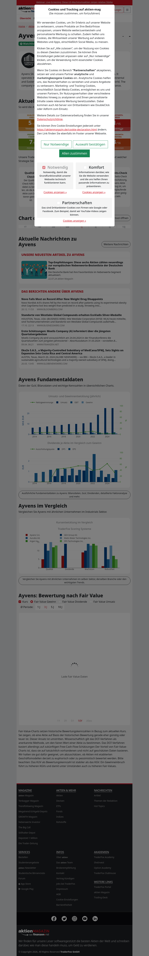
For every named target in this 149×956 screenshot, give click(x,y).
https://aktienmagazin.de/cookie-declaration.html (67, 129)
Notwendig (57, 167)
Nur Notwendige (56, 144)
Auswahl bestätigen (90, 144)
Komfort (96, 167)
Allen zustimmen (74, 153)
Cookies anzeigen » (55, 192)
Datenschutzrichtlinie (50, 119)
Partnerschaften (77, 202)
